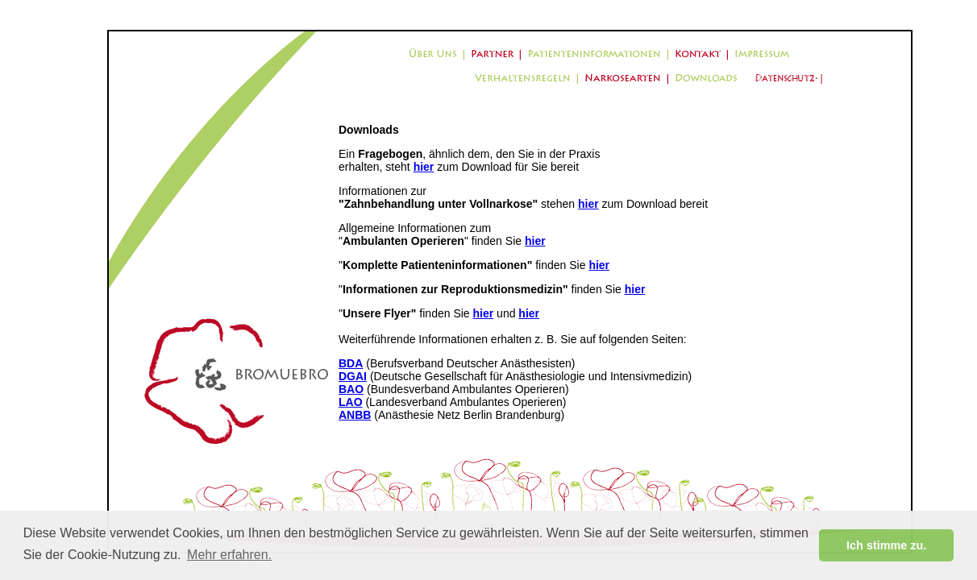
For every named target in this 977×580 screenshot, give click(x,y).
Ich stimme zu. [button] (886, 545)
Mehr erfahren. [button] (229, 554)
